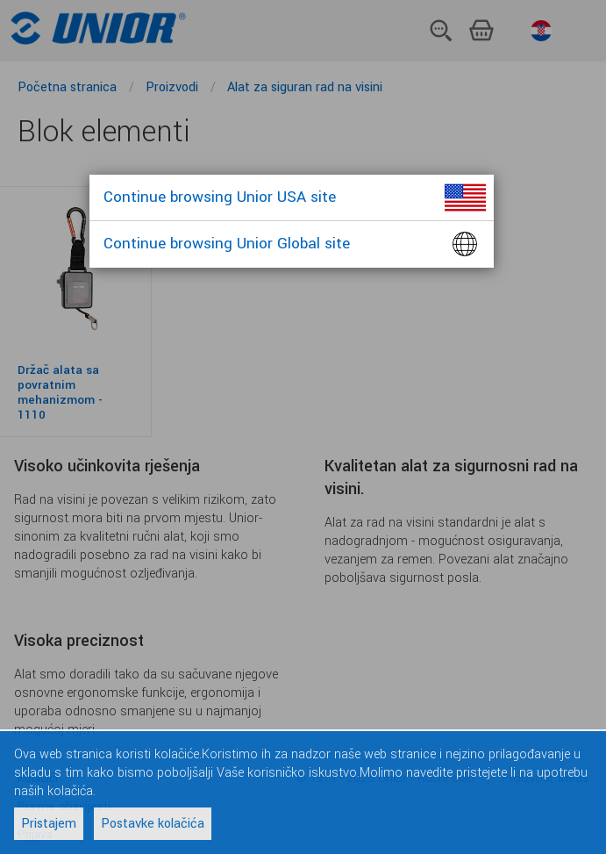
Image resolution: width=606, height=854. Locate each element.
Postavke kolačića (152, 824)
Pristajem (48, 824)
